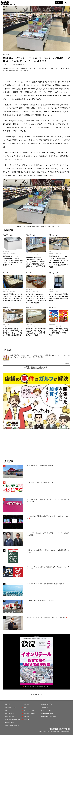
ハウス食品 (58, 326)
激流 (6, 710)
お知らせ (26, 704)
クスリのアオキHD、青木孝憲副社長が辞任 (40, 465)
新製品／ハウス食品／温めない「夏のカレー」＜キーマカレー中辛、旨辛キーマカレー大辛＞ (58, 332)
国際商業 (7, 704)
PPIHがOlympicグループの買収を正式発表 (40, 600)
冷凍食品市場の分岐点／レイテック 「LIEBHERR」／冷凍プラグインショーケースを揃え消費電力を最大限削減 (13, 332)
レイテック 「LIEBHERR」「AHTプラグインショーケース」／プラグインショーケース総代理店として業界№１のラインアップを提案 (36, 298)
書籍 (25, 707)
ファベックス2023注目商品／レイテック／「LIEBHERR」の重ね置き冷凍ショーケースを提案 (59, 297)
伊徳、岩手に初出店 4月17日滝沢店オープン (41, 482)
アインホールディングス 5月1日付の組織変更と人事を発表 (45, 584)
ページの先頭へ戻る (37, 694)
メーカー (5, 64)
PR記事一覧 (66, 363)
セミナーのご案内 (29, 710)
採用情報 (26, 716)
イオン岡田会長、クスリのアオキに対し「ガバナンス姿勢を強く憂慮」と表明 (48, 500)
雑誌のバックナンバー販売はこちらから (37, 686)
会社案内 (26, 719)
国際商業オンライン (10, 707)
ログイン (59, 3)
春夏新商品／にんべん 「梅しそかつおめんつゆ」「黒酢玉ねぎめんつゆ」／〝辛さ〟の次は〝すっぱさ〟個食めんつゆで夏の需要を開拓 (40, 356)
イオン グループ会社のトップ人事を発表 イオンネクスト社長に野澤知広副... (48, 534)
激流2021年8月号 (21, 64)
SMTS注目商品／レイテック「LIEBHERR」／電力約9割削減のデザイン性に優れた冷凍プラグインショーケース (12, 297)
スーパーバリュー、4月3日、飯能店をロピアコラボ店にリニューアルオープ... (48, 568)
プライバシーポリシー (47, 710)
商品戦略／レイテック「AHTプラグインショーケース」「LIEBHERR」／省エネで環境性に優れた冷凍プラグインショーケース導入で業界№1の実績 (58, 261)
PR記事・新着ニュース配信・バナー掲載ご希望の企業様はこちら (36, 368)
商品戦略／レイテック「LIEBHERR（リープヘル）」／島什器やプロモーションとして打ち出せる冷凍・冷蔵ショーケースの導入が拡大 (35, 263)
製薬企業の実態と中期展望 (12, 719)
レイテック (12, 64)
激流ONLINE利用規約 (47, 713)
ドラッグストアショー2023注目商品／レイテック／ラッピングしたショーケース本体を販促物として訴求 (36, 332)
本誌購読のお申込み (46, 704)
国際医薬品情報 (9, 716)
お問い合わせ (44, 707)
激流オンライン (8, 69)
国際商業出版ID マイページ (49, 716)
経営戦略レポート (10, 722)
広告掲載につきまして (30, 713)
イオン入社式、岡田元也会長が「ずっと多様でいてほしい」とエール (48, 517)
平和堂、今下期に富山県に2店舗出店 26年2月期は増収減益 (46, 617)
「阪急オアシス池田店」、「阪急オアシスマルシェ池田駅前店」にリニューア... (48, 551)
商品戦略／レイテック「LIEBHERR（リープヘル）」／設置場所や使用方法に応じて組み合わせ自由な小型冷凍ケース (12, 260)
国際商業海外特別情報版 (12, 725)
